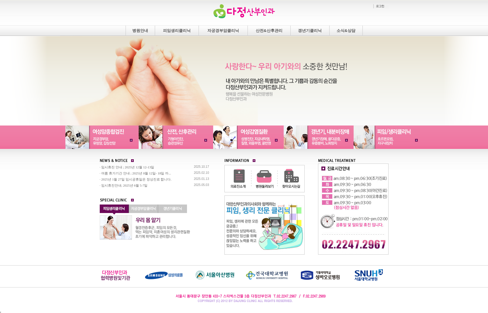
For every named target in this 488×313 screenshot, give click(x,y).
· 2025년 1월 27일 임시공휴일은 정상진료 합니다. (136, 179)
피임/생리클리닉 (389, 137)
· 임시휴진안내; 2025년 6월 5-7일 (124, 185)
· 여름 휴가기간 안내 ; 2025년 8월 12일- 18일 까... (135, 173)
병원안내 (140, 30)
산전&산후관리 (269, 30)
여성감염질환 (248, 137)
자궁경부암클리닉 (223, 30)
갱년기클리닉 (310, 30)
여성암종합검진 (101, 137)
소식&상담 (346, 30)
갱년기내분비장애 (319, 137)
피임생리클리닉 (177, 30)
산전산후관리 (175, 137)
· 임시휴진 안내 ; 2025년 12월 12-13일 (127, 167)
